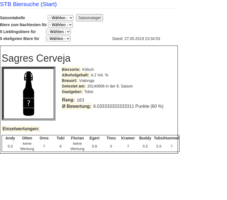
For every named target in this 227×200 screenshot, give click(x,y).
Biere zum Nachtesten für (36, 25)
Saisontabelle (36, 18)
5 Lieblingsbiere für (35, 31)
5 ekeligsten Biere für (35, 38)
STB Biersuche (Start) (28, 4)
